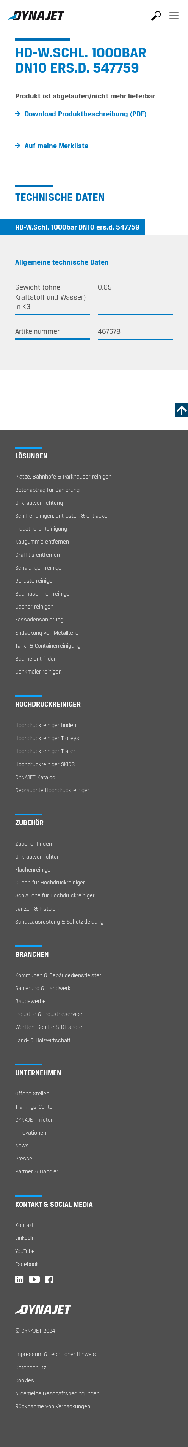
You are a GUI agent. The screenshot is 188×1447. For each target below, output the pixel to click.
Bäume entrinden (36, 658)
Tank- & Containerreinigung (47, 645)
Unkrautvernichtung (39, 502)
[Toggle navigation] (174, 20)
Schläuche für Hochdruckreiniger (55, 895)
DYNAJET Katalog (35, 777)
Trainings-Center (35, 1106)
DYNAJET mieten (34, 1119)
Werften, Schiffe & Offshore (48, 1027)
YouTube (25, 1251)
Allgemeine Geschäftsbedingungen (57, 1393)
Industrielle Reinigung (41, 528)
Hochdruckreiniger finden (45, 725)
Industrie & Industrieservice (48, 1014)
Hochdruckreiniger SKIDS (45, 764)
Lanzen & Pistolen (37, 908)
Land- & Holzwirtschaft (43, 1040)
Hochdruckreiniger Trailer (45, 751)
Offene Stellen (32, 1093)
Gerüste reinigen (35, 580)
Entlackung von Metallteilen (48, 632)
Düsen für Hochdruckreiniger (50, 882)
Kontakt (24, 1225)
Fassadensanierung (39, 619)
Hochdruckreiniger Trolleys (47, 738)
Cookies (24, 1380)
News (22, 1145)
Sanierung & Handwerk (42, 988)
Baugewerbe (30, 1001)
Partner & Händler (36, 1171)
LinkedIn (25, 1238)
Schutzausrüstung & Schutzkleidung (59, 921)
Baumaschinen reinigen (43, 593)
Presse (23, 1158)
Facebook (27, 1264)
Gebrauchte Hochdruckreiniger (52, 790)
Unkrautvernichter (37, 856)
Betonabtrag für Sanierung (47, 490)
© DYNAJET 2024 (35, 1330)
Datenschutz (30, 1367)
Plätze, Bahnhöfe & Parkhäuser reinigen (63, 476)
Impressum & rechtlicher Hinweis (55, 1354)
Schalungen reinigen (39, 567)
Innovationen (30, 1132)
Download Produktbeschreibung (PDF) (85, 113)
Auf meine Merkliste (56, 145)
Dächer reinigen (34, 606)
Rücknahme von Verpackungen (52, 1406)
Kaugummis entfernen (42, 541)
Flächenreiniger (33, 869)
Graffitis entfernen (37, 555)
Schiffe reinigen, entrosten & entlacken (62, 515)
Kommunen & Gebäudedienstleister (58, 975)
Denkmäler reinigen (38, 671)
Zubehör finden (33, 843)
